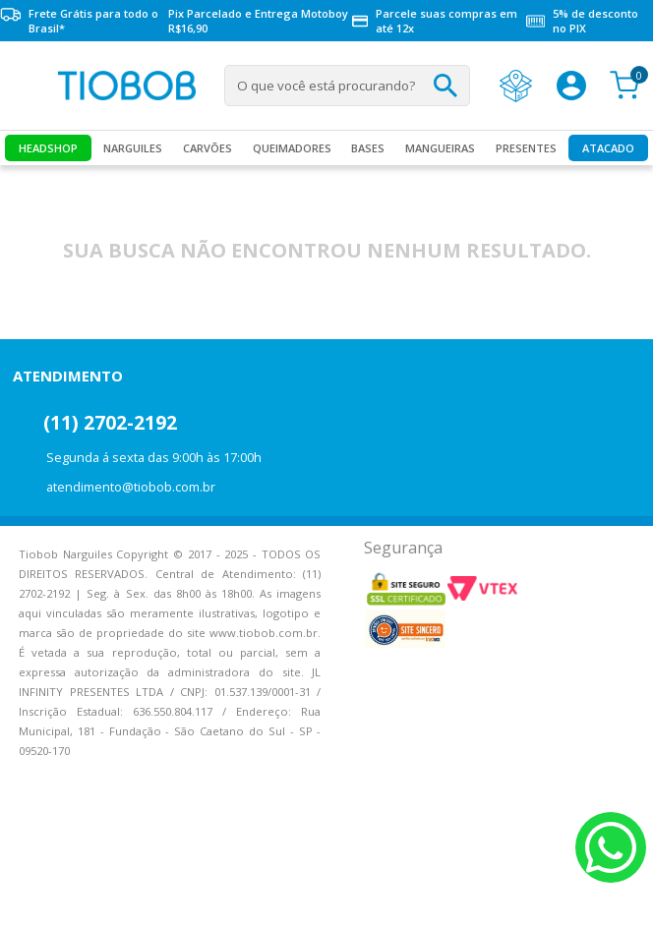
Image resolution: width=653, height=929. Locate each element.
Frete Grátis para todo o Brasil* (79, 20)
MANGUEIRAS (440, 148)
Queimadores (292, 148)
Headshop (48, 148)
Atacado (608, 148)
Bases (368, 148)
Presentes (526, 148)
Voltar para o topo (29, 897)
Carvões (207, 148)
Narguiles (132, 148)
